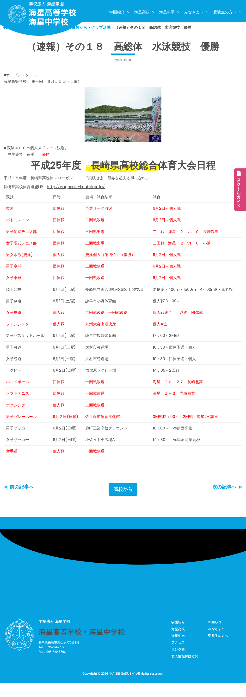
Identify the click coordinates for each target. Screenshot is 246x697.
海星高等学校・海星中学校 (81, 644)
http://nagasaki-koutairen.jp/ (79, 189)
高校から (123, 502)
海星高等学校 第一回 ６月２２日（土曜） (45, 82)
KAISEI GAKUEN (122, 687)
